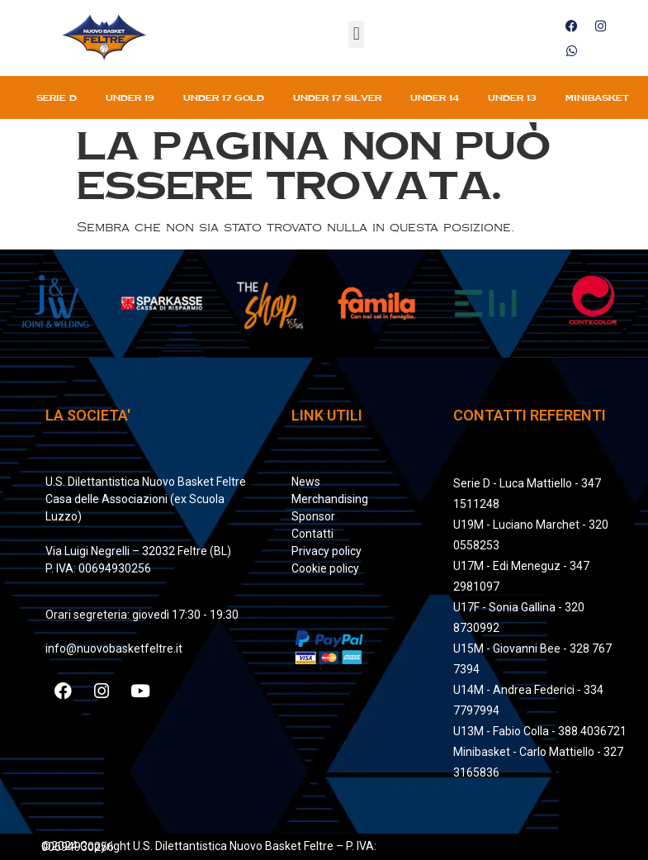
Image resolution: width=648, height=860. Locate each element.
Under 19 (130, 97)
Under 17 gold (223, 97)
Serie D (56, 97)
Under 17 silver (337, 97)
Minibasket (597, 97)
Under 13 (512, 97)
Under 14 (434, 97)
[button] (356, 34)
